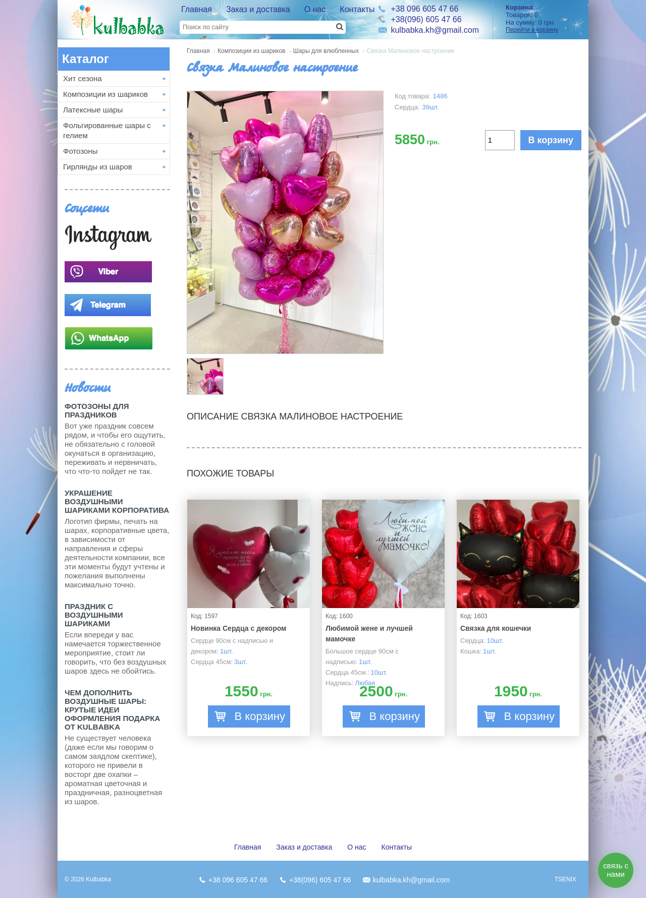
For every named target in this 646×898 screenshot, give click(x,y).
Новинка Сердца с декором (238, 628)
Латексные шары (93, 109)
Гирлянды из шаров (97, 166)
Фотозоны (80, 151)
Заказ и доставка (258, 9)
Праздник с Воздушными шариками (94, 615)
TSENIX (565, 879)
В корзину (550, 140)
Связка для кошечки (495, 628)
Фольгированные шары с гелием (107, 130)
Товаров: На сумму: (543, 18)
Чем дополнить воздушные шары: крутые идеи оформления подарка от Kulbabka (112, 709)
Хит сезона (82, 78)
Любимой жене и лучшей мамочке (369, 633)
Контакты (357, 9)
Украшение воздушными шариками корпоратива (117, 501)
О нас (315, 9)
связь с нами (615, 869)
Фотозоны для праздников (97, 410)
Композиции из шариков (105, 94)
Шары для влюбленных (326, 50)
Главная (196, 9)
